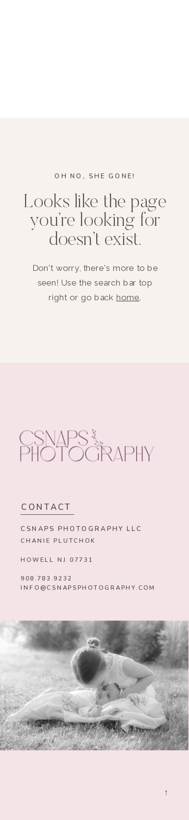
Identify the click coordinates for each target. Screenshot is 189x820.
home (127, 297)
